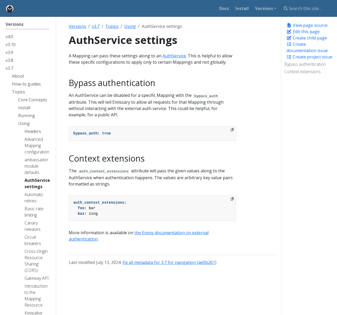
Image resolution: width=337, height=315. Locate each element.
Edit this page (303, 31)
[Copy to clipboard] (232, 130)
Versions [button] (264, 8)
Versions (77, 26)
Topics (111, 26)
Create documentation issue (307, 47)
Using (130, 26)
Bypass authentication (305, 64)
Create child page (306, 38)
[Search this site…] (307, 8)
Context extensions (302, 71)
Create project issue (309, 57)
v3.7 (96, 26)
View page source (307, 25)
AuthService (174, 56)
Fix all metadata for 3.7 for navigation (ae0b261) (169, 262)
